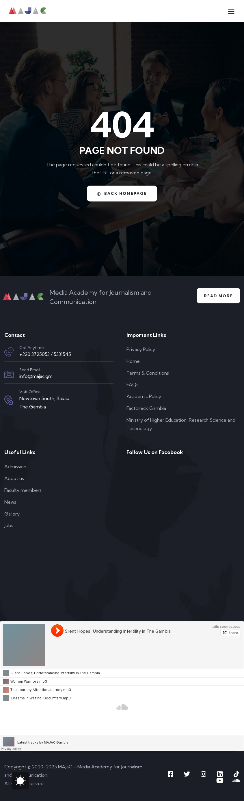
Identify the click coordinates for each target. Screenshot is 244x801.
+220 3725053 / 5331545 (45, 354)
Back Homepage (122, 193)
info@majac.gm (36, 376)
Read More (218, 296)
